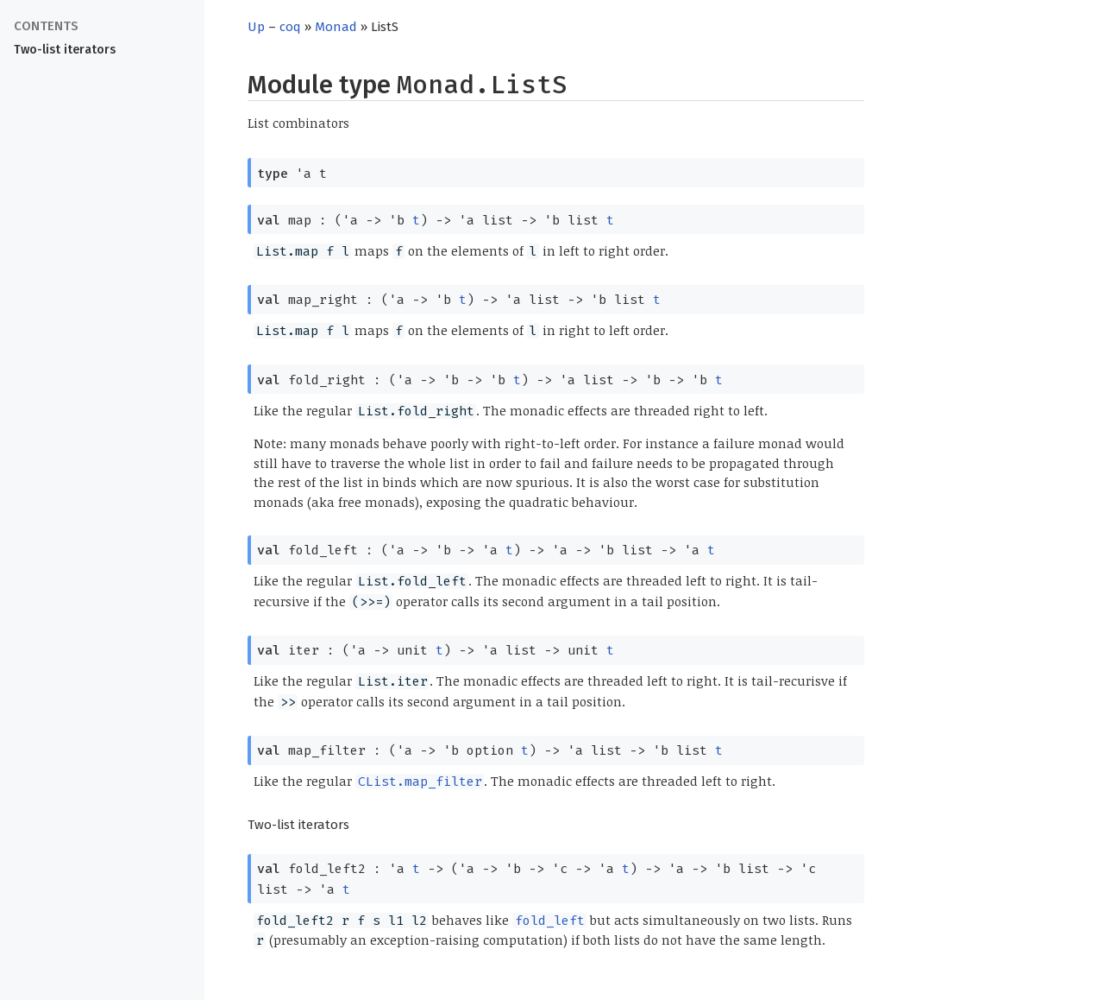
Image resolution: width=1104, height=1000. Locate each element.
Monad (336, 27)
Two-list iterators (65, 49)
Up (256, 27)
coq (290, 27)
